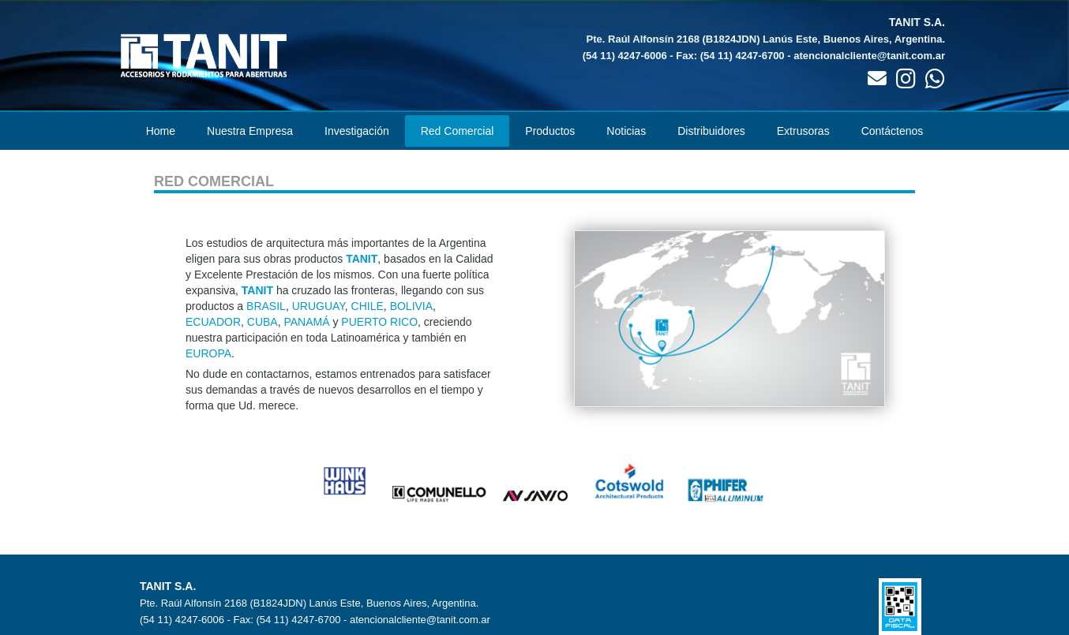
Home (160, 131)
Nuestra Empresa (250, 131)
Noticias (626, 131)
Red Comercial (457, 131)
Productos (550, 131)
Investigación (356, 131)
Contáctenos (892, 131)
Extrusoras (803, 131)
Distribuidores (711, 131)
